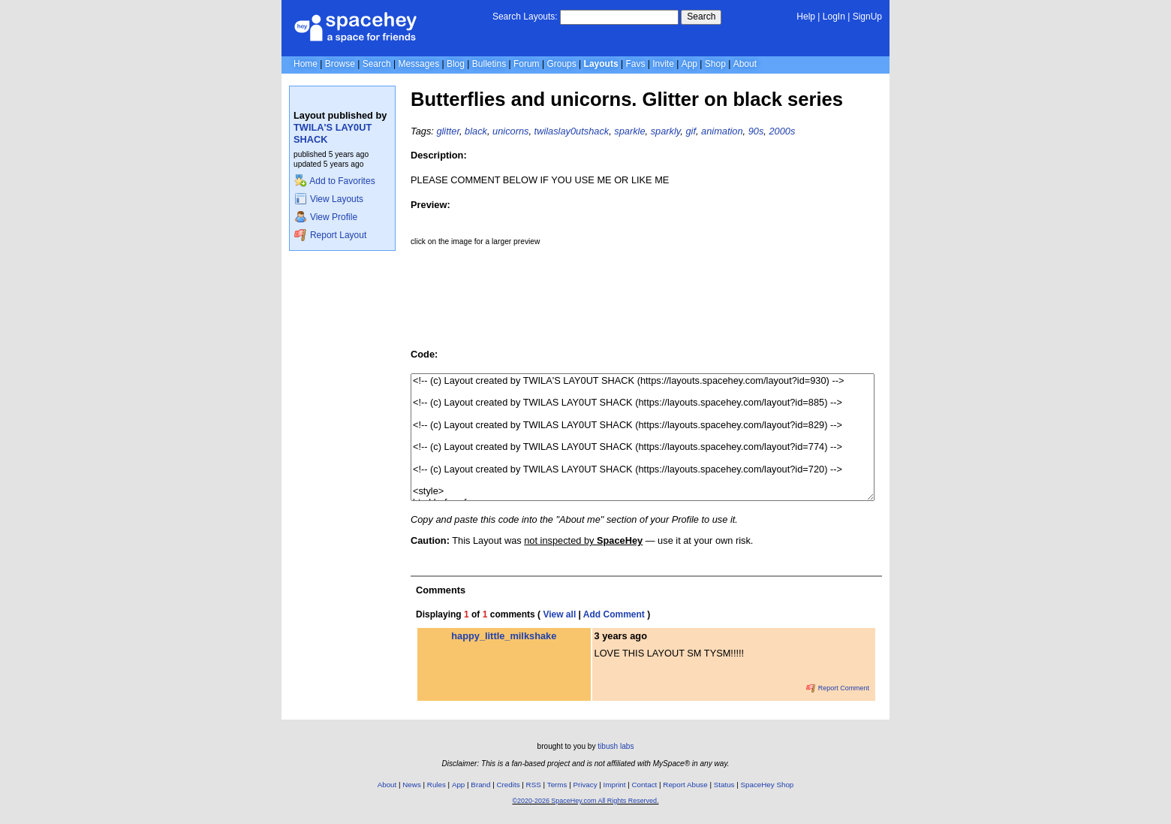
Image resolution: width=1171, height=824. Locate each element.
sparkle (629, 131)
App (689, 64)
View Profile (325, 217)
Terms (557, 784)
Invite (663, 64)
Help (805, 16)
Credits (508, 784)
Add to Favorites (334, 181)
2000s (782, 131)
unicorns (510, 131)
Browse (340, 64)
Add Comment (614, 614)
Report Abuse (685, 784)
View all (559, 614)
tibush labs (616, 746)
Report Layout (330, 235)
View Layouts (328, 199)
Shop (715, 64)
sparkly (666, 131)
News (411, 784)
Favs (635, 64)
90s (756, 131)
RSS (533, 784)
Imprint (615, 784)
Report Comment (837, 688)
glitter (447, 131)
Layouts (601, 64)
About (745, 64)
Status (724, 784)
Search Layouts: (525, 16)
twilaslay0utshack (572, 131)
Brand (480, 784)
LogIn (834, 16)
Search (701, 16)
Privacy (585, 784)
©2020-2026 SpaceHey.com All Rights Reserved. (585, 800)
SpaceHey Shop (767, 784)
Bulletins (489, 64)
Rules (436, 784)
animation (722, 131)
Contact (645, 784)
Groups (561, 64)
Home (306, 64)
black (476, 131)
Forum (526, 64)
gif (690, 131)
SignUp (867, 16)
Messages (418, 64)
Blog (456, 64)
